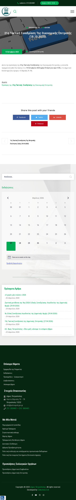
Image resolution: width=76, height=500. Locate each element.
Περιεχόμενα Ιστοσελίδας (11, 425)
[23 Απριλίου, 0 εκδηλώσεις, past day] (37, 237)
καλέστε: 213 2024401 (26, 3)
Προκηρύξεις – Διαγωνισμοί (13, 377)
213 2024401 (12, 408)
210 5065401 (23, 408)
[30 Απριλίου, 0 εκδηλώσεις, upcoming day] (37, 246)
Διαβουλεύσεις (9, 381)
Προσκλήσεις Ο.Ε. (34, 27)
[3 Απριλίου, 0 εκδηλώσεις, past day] (47, 210)
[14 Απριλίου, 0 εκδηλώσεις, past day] (19, 228)
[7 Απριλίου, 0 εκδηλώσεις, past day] (19, 219)
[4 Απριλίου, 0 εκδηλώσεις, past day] (56, 210)
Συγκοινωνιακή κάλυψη (10, 432)
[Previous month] (8, 198)
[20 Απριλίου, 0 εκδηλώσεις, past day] (11, 237)
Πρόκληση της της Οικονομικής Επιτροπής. (27, 85)
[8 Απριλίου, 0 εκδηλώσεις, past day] (28, 219)
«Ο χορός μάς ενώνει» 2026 (15, 295)
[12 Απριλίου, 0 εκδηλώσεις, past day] (65, 219)
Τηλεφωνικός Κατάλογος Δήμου (13, 440)
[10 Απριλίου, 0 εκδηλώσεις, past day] (47, 219)
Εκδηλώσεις (8, 373)
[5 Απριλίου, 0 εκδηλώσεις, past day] (65, 210)
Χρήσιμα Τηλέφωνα (9, 429)
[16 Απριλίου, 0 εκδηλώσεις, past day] (37, 228)
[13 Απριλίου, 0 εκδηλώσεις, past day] (11, 228)
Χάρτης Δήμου (7, 436)
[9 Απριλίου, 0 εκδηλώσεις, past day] (37, 219)
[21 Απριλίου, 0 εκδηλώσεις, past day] (19, 237)
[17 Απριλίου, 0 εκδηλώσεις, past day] (47, 228)
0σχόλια (46, 27)
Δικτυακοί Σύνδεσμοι (9, 444)
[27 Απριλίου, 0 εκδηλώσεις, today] (11, 246)
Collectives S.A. (43, 490)
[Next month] (68, 198)
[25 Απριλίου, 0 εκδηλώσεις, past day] (56, 237)
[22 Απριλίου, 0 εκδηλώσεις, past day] (28, 237)
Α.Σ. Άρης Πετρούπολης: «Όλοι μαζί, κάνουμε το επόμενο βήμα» (28, 329)
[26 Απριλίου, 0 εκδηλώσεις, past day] (65, 237)
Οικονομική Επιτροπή (36, 52)
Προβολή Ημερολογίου (14, 263)
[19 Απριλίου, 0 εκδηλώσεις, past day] (65, 228)
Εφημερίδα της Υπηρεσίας (13, 369)
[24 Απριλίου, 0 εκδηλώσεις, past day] (47, 237)
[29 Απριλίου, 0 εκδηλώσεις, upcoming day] (28, 246)
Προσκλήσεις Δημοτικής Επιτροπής (15, 473)
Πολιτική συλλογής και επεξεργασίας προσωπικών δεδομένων (24, 451)
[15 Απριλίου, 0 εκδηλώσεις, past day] (28, 228)
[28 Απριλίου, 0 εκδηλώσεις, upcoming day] (19, 246)
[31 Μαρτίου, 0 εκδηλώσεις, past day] (19, 210)
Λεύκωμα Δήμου (9, 384)
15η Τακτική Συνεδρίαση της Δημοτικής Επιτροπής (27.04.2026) (29, 321)
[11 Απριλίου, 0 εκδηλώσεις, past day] (56, 219)
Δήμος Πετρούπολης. (38, 487)
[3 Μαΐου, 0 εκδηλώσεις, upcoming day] (65, 246)
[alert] (38, 257)
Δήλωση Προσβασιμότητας (11, 448)
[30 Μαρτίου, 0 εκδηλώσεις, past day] (11, 210)
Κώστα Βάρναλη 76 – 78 (16, 399)
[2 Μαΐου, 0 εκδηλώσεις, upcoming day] (56, 246)
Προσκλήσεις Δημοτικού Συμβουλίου (15, 469)
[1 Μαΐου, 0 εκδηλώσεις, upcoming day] (47, 246)
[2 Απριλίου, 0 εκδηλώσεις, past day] (37, 210)
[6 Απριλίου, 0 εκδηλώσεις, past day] (11, 219)
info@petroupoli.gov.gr (15, 405)
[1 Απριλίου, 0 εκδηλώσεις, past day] (28, 210)
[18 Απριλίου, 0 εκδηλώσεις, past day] (56, 228)
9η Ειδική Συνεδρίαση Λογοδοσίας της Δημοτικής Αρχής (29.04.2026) (31, 313)
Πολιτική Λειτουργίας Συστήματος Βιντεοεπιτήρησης (21, 455)
